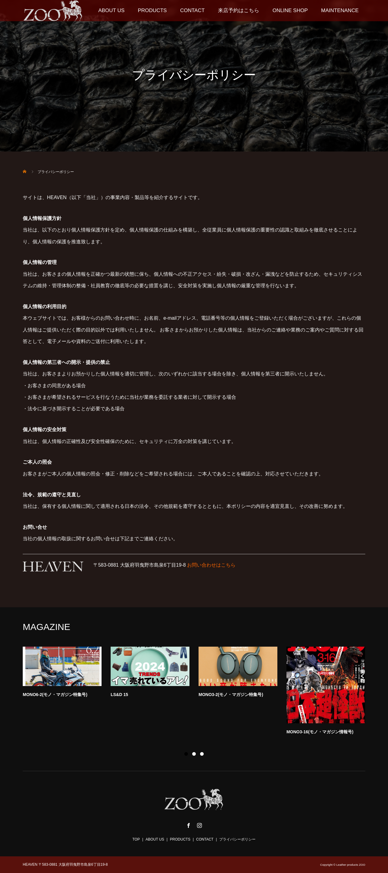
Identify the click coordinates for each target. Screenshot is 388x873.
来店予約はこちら (238, 10)
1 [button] (186, 754)
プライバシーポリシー (237, 839)
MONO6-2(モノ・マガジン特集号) (55, 694)
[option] (198, 692)
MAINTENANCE (340, 10)
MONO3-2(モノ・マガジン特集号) (231, 694)
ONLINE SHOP (290, 10)
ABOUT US (111, 10)
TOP (136, 839)
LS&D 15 (119, 694)
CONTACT (192, 10)
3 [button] (202, 754)
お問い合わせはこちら (211, 565)
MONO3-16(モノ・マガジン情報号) (319, 731)
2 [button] (194, 754)
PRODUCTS (152, 10)
